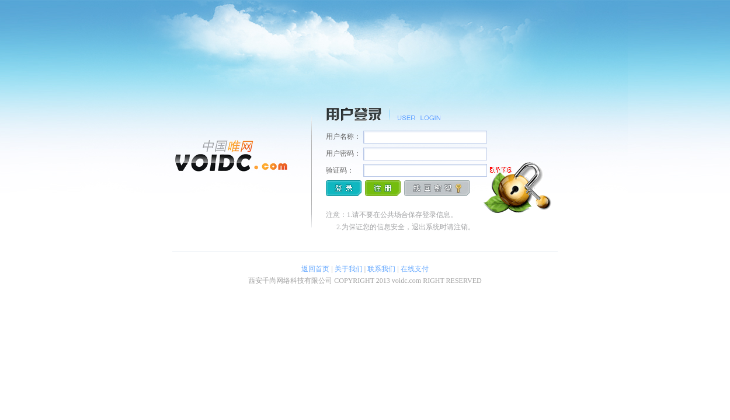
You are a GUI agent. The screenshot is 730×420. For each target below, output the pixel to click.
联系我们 (381, 269)
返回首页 (315, 269)
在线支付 (415, 269)
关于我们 (349, 269)
